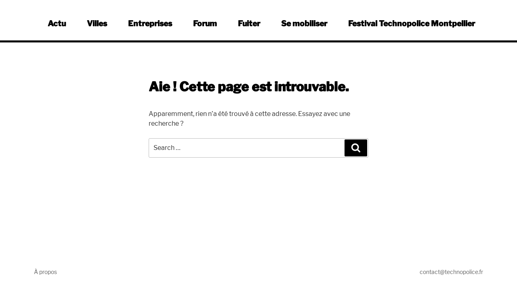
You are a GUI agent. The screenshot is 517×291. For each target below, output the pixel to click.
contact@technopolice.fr (451, 271)
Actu (57, 23)
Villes (97, 23)
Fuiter (249, 23)
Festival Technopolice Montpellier (411, 23)
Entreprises (150, 23)
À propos (45, 271)
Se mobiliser (304, 23)
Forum (205, 23)
